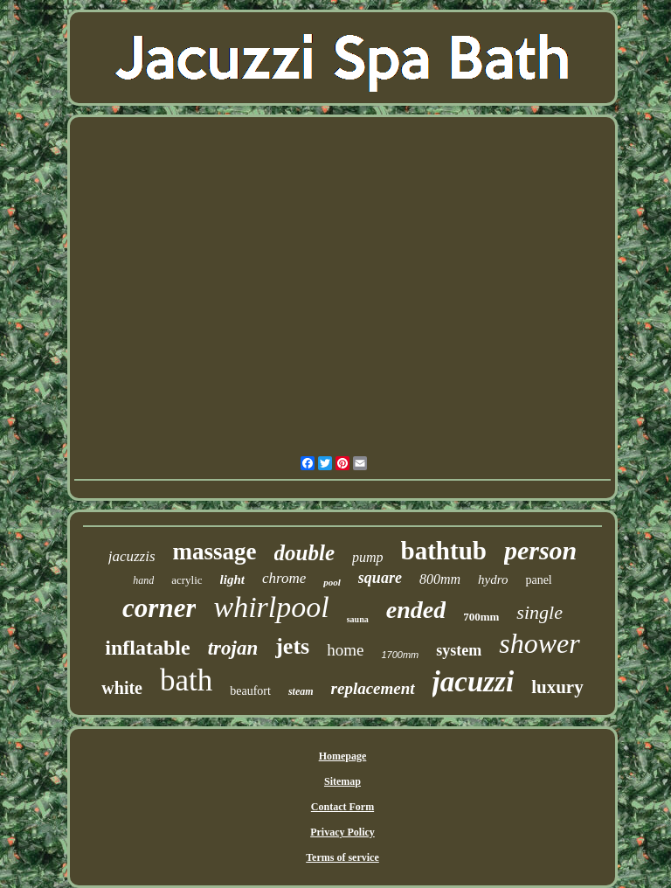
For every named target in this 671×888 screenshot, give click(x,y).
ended (416, 609)
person (540, 550)
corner (159, 608)
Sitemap (342, 781)
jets (292, 646)
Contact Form (342, 807)
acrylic (186, 579)
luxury (557, 686)
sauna (358, 619)
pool (332, 582)
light (232, 579)
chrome (284, 578)
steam (301, 691)
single (539, 612)
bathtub (444, 551)
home (345, 650)
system (458, 650)
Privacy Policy (342, 832)
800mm (439, 579)
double (304, 553)
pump (368, 557)
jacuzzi (473, 681)
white (121, 687)
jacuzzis (132, 556)
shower (539, 643)
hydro (493, 579)
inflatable (147, 647)
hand (143, 580)
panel (538, 579)
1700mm (400, 654)
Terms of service (342, 857)
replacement (373, 688)
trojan (233, 648)
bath (186, 680)
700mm (481, 616)
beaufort (250, 690)
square (380, 577)
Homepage (343, 756)
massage (215, 551)
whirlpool (271, 607)
